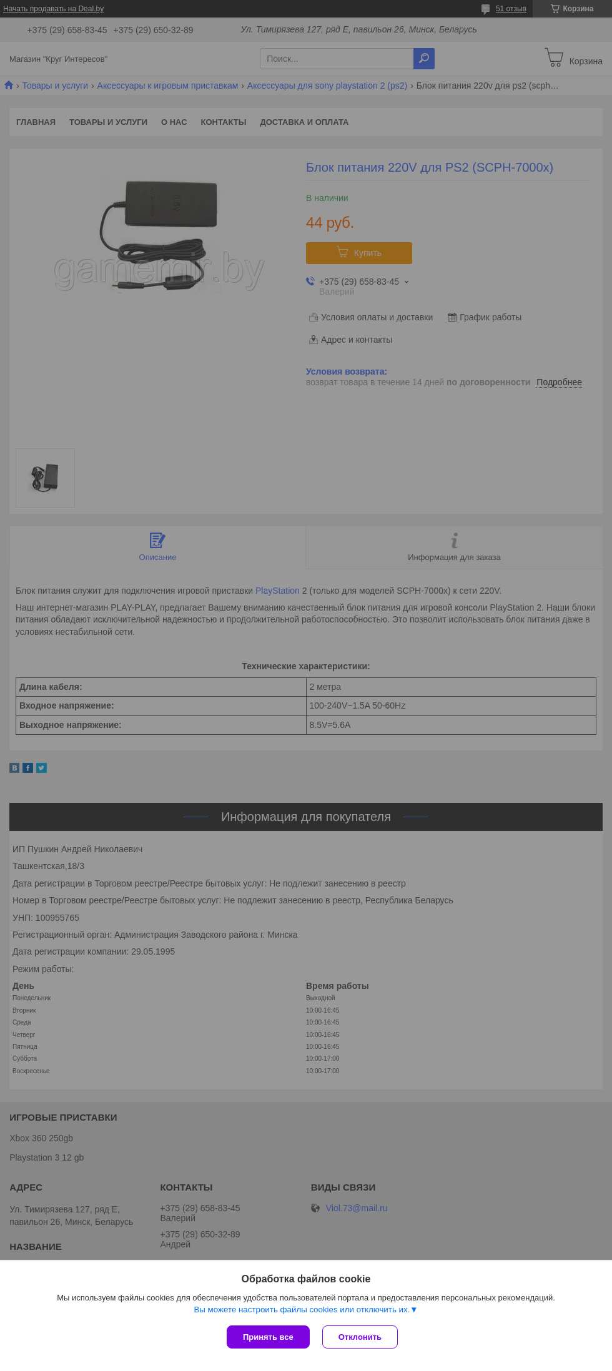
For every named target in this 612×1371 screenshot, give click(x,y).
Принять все (268, 1337)
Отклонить (360, 1337)
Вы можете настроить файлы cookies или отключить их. (302, 1309)
